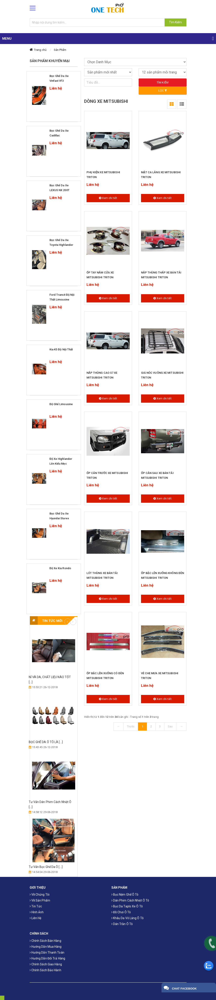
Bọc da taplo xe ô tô (127, 906)
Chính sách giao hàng (46, 964)
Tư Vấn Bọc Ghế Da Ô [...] (46, 867)
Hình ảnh (37, 912)
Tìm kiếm (162, 82)
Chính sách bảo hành (45, 970)
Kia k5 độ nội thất (61, 349)
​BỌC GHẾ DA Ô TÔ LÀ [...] (46, 742)
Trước (130, 726)
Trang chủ (40, 49)
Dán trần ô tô (122, 924)
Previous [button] (67, 621)
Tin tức (36, 906)
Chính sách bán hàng (45, 940)
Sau (170, 726)
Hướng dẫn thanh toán (47, 952)
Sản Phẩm (60, 49)
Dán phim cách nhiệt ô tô (130, 900)
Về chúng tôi (39, 894)
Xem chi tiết (108, 198)
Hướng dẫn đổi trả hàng (47, 958)
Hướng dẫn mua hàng (46, 946)
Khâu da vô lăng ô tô (127, 918)
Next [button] (73, 621)
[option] (53, 752)
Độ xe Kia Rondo (60, 568)
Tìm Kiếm (175, 22)
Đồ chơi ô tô (121, 912)
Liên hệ (35, 918)
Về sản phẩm (40, 900)
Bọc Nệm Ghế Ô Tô (125, 894)
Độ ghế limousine (61, 404)
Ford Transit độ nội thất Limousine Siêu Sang (62, 299)
